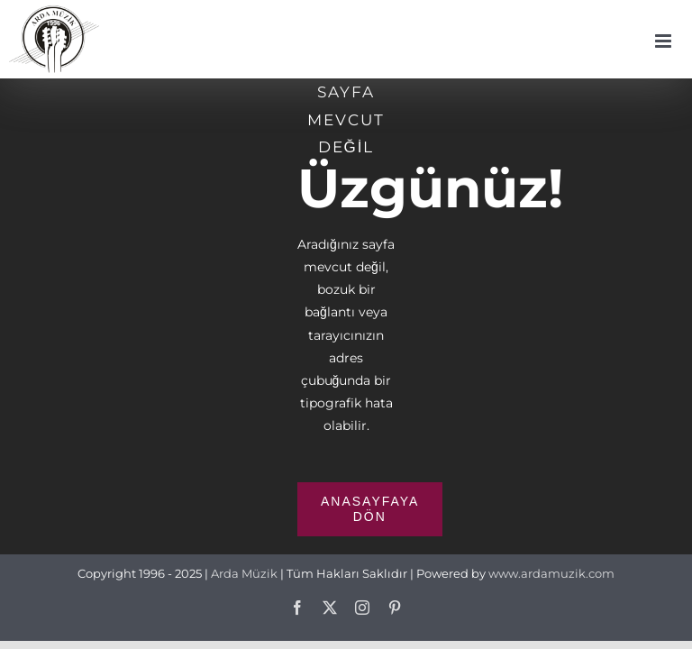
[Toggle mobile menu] (664, 41)
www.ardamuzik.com (551, 573)
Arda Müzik (244, 573)
